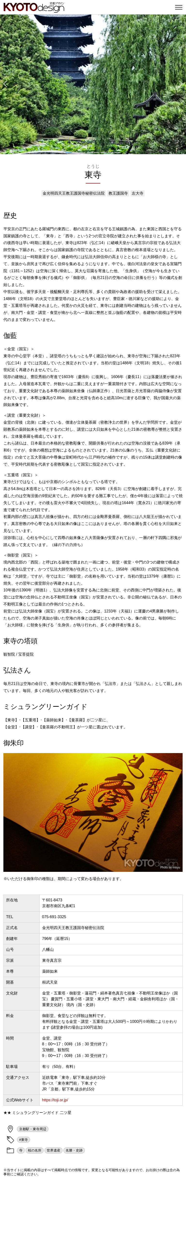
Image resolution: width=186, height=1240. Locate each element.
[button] (5, 84)
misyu (176, 867)
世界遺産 (53, 1150)
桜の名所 (34, 1150)
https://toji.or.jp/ (55, 1100)
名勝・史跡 (74, 1150)
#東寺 (23, 1140)
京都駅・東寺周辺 (32, 1129)
